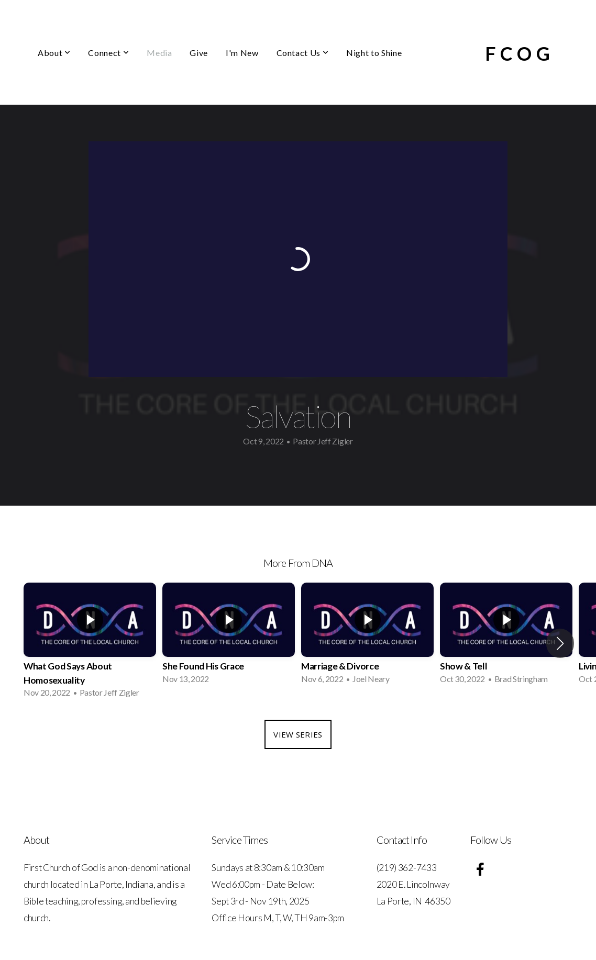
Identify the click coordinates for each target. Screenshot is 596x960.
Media (159, 53)
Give (199, 53)
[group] (90, 643)
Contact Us (303, 53)
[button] (560, 643)
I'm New (242, 53)
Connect (108, 53)
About (54, 53)
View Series (297, 734)
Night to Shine (374, 53)
